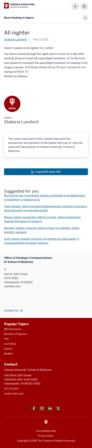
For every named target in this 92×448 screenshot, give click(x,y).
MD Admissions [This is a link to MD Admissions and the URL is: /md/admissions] (12, 329)
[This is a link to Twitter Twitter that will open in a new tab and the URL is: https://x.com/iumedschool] (58, 411)
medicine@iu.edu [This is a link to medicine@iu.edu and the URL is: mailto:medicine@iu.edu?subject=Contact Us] (13, 393)
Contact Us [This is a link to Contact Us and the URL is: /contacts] (11, 310)
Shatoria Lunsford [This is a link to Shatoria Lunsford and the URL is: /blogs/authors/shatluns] (15, 39)
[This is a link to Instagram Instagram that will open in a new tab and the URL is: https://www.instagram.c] (42, 411)
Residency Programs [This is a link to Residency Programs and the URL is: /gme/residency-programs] (15, 334)
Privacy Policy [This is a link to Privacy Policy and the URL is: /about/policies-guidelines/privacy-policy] (46, 435)
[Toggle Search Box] (84, 6)
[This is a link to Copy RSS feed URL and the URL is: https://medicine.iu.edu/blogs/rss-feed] (46, 171)
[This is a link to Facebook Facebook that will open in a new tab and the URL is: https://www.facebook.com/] (33, 411)
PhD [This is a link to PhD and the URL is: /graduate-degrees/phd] (6, 338)
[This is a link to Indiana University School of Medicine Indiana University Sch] (19, 5)
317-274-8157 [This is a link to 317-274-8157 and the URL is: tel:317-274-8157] (11, 388)
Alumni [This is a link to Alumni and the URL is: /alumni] (8, 348)
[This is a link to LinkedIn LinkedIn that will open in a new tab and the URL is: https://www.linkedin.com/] (50, 411)
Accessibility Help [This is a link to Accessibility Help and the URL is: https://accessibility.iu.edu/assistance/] (46, 430)
